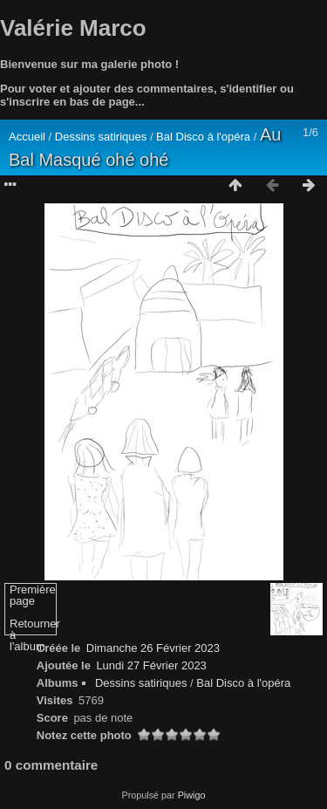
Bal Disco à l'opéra (205, 136)
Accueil (27, 136)
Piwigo (192, 795)
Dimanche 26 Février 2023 (153, 648)
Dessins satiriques (102, 136)
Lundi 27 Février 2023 (151, 665)
